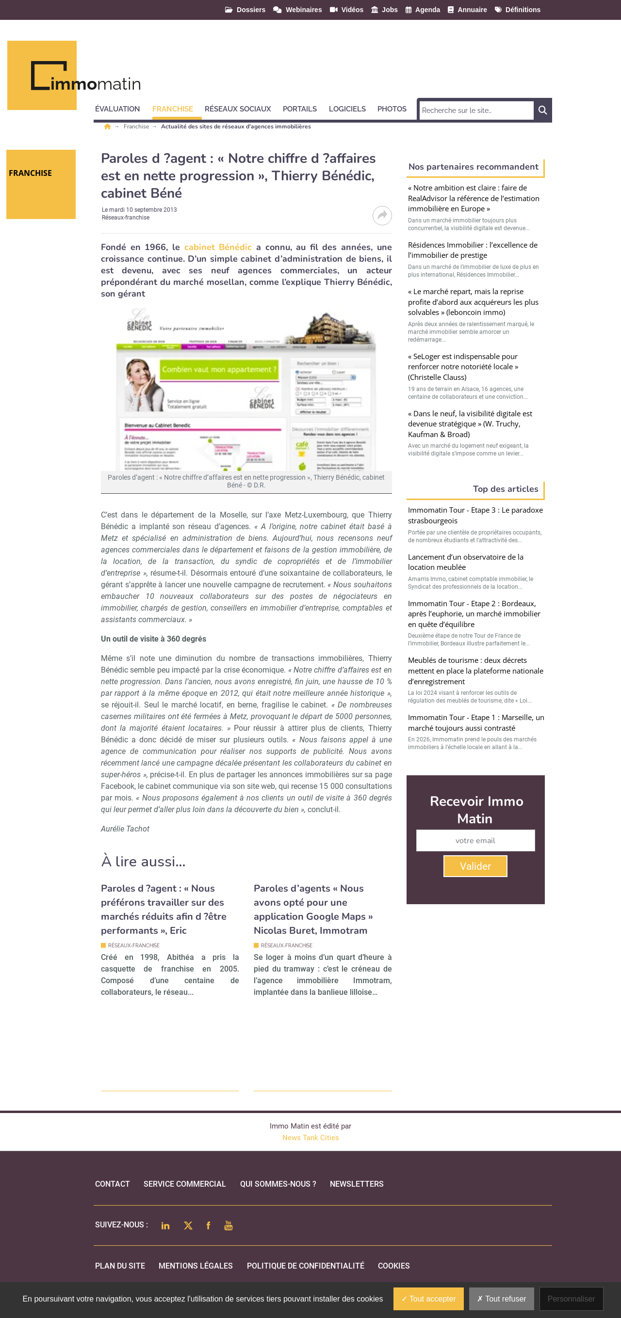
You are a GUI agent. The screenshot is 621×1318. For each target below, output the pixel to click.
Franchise (137, 126)
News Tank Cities (310, 1137)
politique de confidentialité (305, 1266)
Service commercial (185, 1184)
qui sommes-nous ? (278, 1184)
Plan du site (120, 1266)
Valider (475, 866)
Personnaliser (571, 1299)
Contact (112, 1184)
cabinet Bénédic (218, 247)
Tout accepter (428, 1299)
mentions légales (196, 1266)
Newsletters (357, 1184)
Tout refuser (501, 1299)
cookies (394, 1266)
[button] (122, 107)
